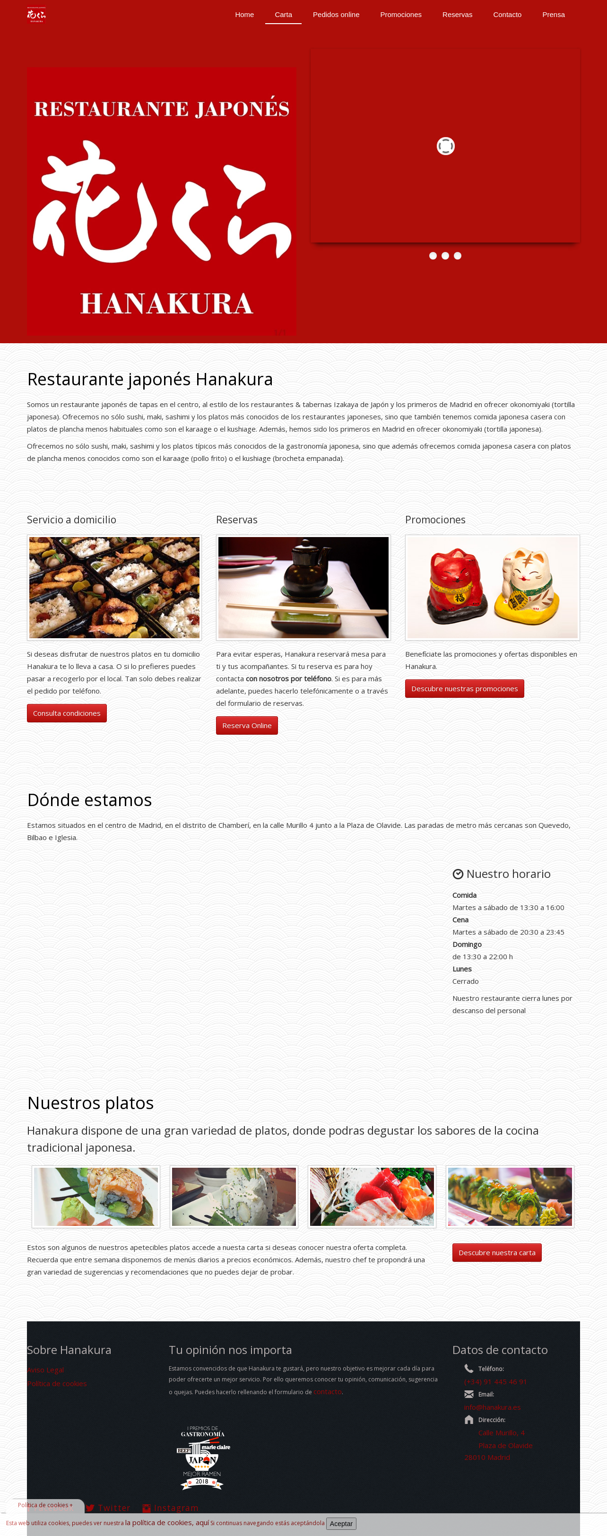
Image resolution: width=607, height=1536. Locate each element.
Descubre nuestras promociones (464, 688)
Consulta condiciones (67, 713)
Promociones (401, 14)
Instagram (170, 1507)
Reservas (457, 14)
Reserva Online (247, 725)
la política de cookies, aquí (167, 1522)
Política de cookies (57, 1383)
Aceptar (341, 1523)
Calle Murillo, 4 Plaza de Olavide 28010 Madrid (498, 1445)
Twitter (108, 1507)
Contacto (507, 14)
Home (244, 14)
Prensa (553, 14)
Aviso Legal (45, 1369)
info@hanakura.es (492, 1407)
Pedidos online (336, 14)
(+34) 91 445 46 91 (496, 1381)
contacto (327, 1391)
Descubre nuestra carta (497, 1252)
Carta (283, 14)
